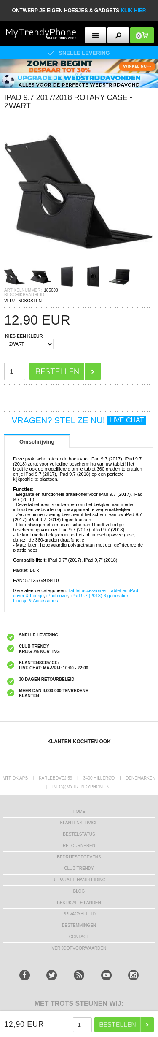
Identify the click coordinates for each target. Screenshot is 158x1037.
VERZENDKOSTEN (23, 300)
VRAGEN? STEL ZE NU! (79, 420)
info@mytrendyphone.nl (82, 787)
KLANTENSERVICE (79, 822)
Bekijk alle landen (79, 902)
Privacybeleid (79, 914)
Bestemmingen (79, 925)
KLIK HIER (133, 11)
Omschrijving (36, 442)
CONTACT (79, 936)
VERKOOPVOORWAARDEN (79, 948)
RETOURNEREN (79, 845)
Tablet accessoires (87, 590)
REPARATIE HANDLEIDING (78, 879)
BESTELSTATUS (79, 834)
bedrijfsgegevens (79, 857)
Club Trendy (79, 868)
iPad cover (57, 595)
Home (79, 811)
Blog (79, 891)
